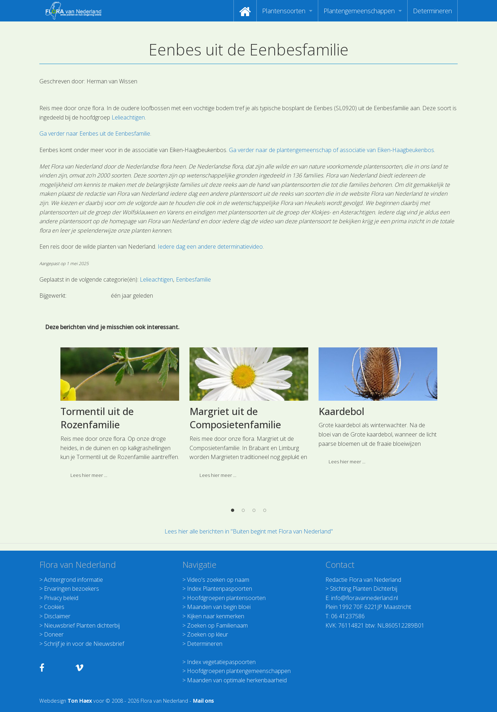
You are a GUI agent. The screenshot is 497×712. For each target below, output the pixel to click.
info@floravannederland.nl (364, 598)
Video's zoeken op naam (218, 580)
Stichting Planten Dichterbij (363, 588)
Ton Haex (80, 700)
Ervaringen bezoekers (71, 588)
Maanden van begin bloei (219, 607)
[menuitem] (245, 10)
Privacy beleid (61, 598)
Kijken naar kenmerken (215, 616)
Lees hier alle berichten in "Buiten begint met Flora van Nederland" (248, 531)
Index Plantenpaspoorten (219, 588)
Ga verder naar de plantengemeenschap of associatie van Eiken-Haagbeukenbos (331, 150)
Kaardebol (341, 507)
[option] (119, 512)
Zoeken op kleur (207, 634)
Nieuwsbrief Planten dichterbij (82, 625)
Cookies (54, 607)
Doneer (54, 634)
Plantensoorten (283, 10)
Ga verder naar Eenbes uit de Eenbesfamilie (94, 133)
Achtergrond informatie (73, 580)
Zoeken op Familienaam (217, 625)
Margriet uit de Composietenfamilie (235, 514)
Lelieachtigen (128, 117)
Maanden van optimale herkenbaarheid (237, 680)
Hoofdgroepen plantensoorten (226, 598)
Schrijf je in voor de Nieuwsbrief (84, 644)
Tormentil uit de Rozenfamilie (97, 514)
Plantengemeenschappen (359, 10)
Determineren (432, 10)
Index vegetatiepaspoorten (221, 662)
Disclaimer (57, 616)
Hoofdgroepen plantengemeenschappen (239, 671)
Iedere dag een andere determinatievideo (210, 246)
